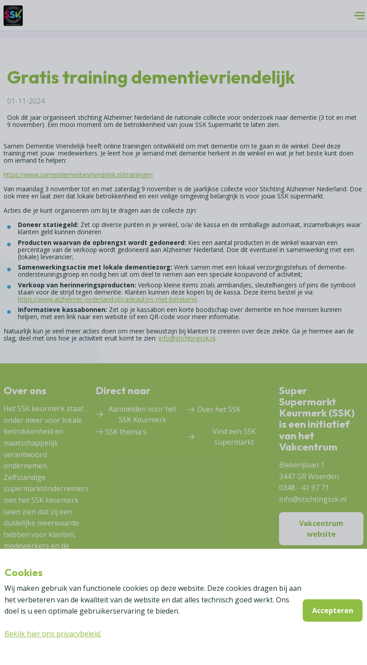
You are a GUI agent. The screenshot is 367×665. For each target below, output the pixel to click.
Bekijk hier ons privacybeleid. (52, 634)
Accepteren (332, 610)
